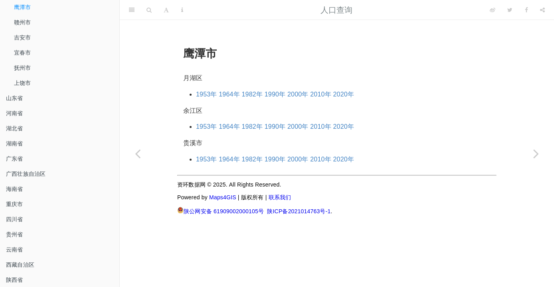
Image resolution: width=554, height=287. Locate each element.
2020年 (343, 94)
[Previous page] (138, 153)
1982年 (252, 94)
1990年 (275, 94)
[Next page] (536, 153)
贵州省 (14, 234)
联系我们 (280, 197)
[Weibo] (492, 10)
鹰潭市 (22, 7)
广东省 (14, 158)
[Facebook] (526, 10)
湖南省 (14, 143)
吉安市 (22, 37)
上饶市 (22, 83)
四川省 (14, 219)
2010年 (320, 94)
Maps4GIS (222, 197)
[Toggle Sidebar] (131, 10)
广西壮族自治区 (26, 174)
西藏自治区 (20, 264)
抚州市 (22, 68)
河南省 (14, 113)
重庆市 (14, 204)
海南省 (14, 189)
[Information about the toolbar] (182, 10)
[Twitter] (509, 10)
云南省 (14, 249)
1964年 (229, 94)
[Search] (149, 10)
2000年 (298, 94)
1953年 (206, 94)
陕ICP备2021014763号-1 (298, 211)
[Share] (542, 10)
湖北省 (14, 128)
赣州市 (22, 22)
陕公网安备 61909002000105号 (220, 210)
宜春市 (22, 52)
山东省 (14, 98)
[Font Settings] (166, 10)
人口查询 (337, 10)
